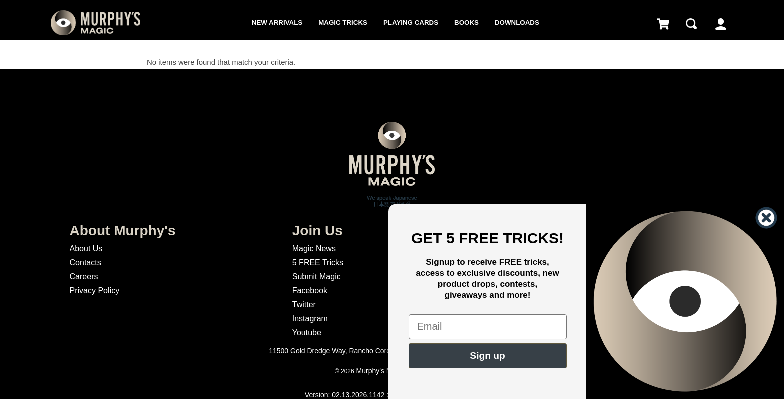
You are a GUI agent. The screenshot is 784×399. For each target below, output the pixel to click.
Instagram (310, 318)
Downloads (517, 22)
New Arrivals (277, 22)
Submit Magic (316, 276)
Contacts (85, 262)
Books (466, 22)
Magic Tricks (342, 22)
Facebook (309, 290)
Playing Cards (410, 22)
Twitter (304, 304)
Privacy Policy (95, 290)
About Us (86, 248)
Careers (84, 276)
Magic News (314, 248)
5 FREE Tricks (317, 262)
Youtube (306, 332)
